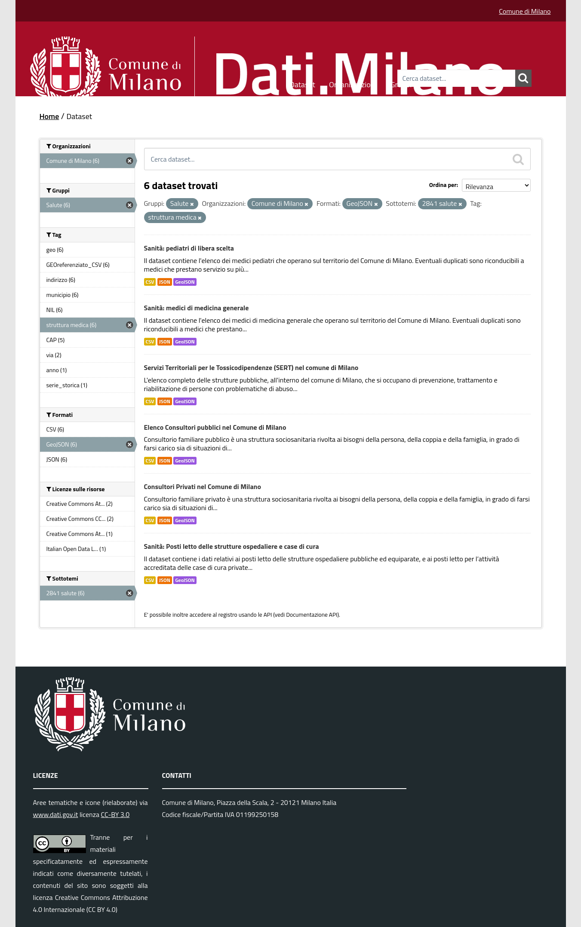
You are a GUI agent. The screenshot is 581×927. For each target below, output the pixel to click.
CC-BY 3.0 (115, 814)
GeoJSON (184, 282)
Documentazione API (311, 614)
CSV (150, 282)
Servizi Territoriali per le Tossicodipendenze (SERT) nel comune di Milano (251, 367)
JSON (164, 282)
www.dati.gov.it (55, 814)
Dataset (302, 83)
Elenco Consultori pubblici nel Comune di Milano (215, 427)
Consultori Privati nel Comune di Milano (202, 486)
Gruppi (401, 83)
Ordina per (443, 184)
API (268, 614)
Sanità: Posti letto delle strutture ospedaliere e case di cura (231, 546)
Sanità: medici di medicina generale (196, 308)
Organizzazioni (353, 83)
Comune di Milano (524, 11)
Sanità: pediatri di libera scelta (189, 248)
